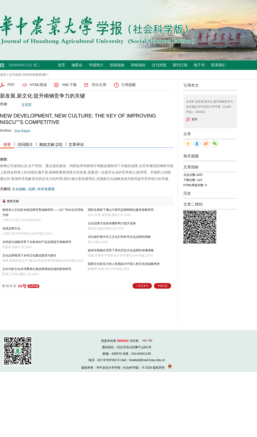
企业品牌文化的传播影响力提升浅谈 (112, 223)
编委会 (77, 65)
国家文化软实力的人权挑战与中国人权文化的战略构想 (124, 263)
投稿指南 (117, 65)
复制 (194, 119)
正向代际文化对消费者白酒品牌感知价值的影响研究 (36, 269)
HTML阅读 (38, 85)
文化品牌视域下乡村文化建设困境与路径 (29, 255)
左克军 (26, 105)
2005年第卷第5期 (34, 74)
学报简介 (96, 65)
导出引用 (99, 85)
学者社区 (162, 285)
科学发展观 (46, 189)
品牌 (31, 189)
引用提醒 (128, 85)
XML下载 (69, 85)
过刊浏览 (159, 65)
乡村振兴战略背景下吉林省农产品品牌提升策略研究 (36, 242)
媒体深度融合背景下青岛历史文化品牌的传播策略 (121, 250)
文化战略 (19, 189)
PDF (11, 85)
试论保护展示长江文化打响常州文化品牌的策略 (119, 236)
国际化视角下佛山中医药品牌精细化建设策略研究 (121, 209)
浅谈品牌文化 (11, 228)
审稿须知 (138, 65)
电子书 (199, 65)
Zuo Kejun (22, 131)
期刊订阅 (180, 65)
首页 (61, 65)
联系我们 (218, 65)
